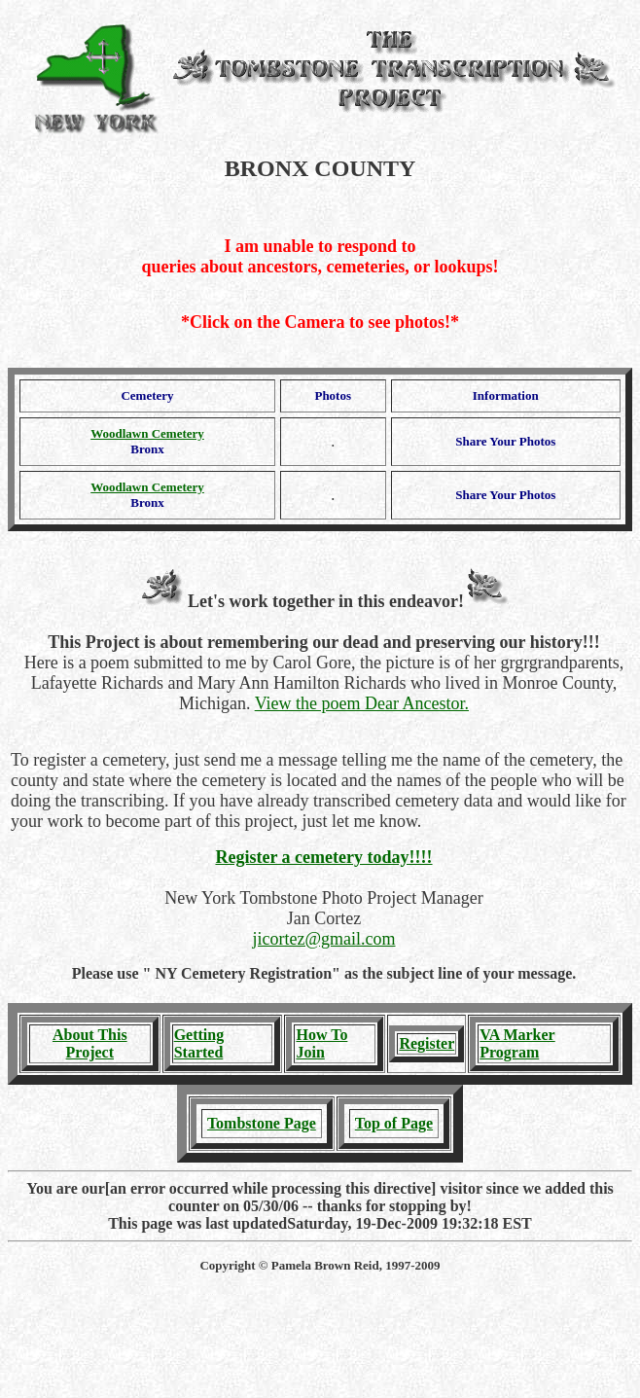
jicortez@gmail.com (323, 939)
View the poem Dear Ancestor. (362, 703)
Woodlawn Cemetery (147, 433)
